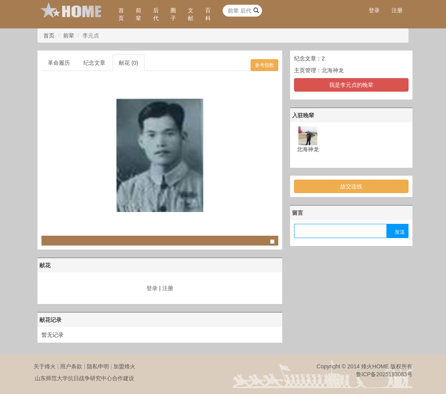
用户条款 (71, 366)
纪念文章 (94, 63)
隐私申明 (98, 366)
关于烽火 (45, 366)
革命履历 (59, 63)
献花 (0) (128, 63)
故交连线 (351, 186)
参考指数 (264, 65)
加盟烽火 (124, 366)
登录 (374, 10)
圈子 (173, 14)
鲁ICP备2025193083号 (384, 374)
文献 (190, 14)
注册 (397, 10)
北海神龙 (333, 70)
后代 (156, 14)
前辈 (138, 14)
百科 (208, 14)
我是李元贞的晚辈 (351, 85)
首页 (121, 14)
